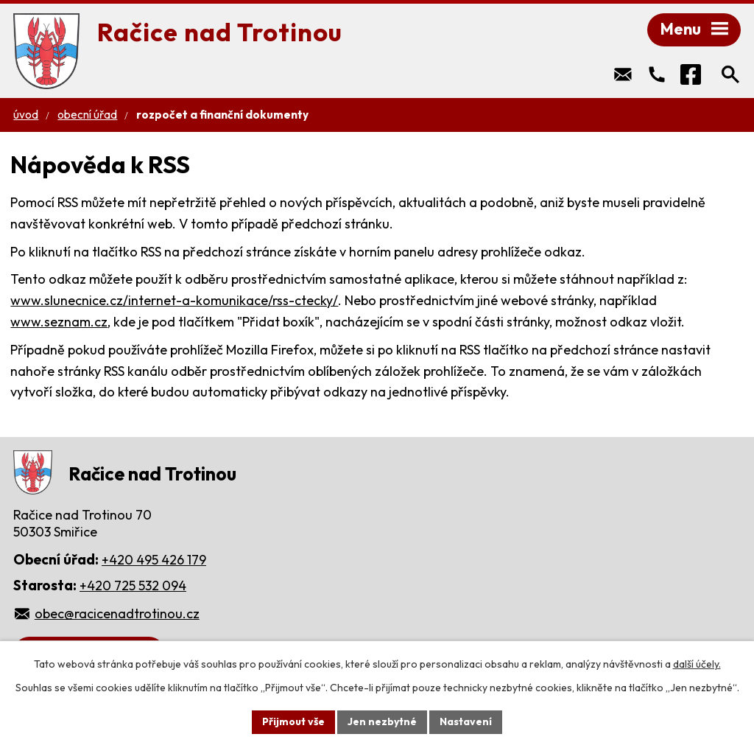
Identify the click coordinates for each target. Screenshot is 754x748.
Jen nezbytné (382, 721)
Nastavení (466, 721)
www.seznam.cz (59, 321)
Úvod (25, 115)
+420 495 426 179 (154, 559)
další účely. (697, 664)
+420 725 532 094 (133, 585)
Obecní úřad (87, 115)
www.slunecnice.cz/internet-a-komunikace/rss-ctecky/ (174, 300)
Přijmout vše (293, 721)
